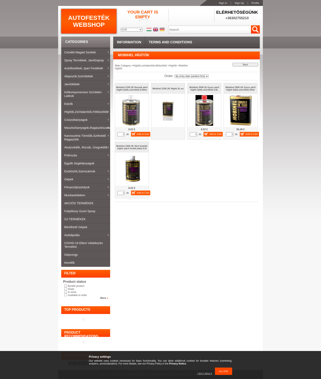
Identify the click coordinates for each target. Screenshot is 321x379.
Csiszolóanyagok (85, 120)
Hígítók (173, 65)
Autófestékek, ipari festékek (85, 68)
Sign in (223, 3)
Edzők (85, 104)
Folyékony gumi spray (79, 211)
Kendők (69, 262)
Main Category (123, 65)
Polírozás (85, 156)
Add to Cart (143, 134)
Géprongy (71, 254)
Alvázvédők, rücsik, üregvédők (85, 148)
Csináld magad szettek (85, 52)
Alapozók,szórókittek (85, 76)
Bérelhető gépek (75, 227)
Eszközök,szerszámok (85, 171)
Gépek (85, 179)
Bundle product (76, 286)
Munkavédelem (85, 195)
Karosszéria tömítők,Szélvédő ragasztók (85, 137)
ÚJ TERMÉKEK (75, 219)
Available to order (77, 295)
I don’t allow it (204, 373)
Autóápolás (85, 235)
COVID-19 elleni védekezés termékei (83, 244)
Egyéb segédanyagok (79, 163)
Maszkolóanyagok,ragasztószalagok (85, 128)
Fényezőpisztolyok (85, 187)
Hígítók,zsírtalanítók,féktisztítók (85, 112)
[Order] (192, 76)
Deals (71, 289)
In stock (72, 292)
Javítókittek (85, 84)
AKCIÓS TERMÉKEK (79, 203)
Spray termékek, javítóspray (85, 60)
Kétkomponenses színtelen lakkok (85, 94)
